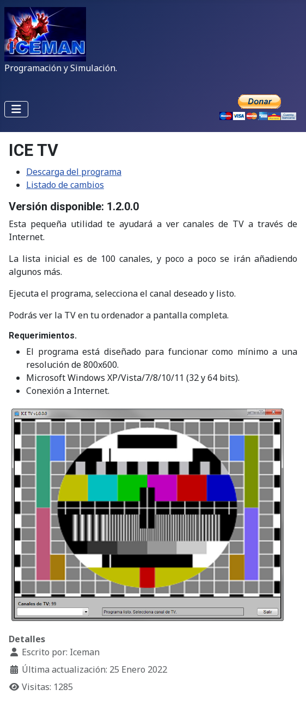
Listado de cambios (65, 185)
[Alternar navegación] (16, 109)
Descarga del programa (73, 172)
